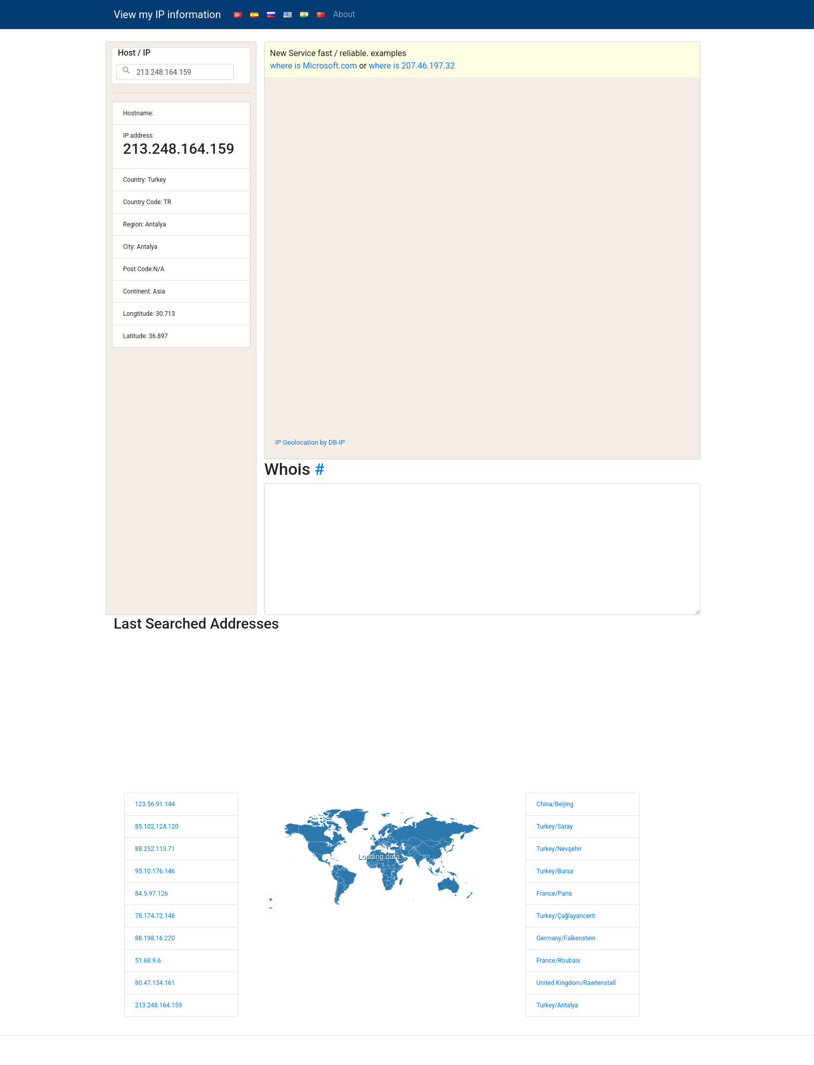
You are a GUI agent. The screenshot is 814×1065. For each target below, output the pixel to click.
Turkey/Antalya (557, 1005)
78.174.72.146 (155, 916)
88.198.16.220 (155, 938)
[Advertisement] (482, 352)
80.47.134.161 (155, 983)
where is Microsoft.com (313, 66)
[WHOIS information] (482, 549)
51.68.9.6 (148, 960)
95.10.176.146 (155, 871)
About (344, 14)
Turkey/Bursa (554, 871)
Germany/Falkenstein (565, 938)
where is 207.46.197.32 (412, 66)
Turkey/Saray (554, 826)
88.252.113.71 (155, 849)
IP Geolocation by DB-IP (310, 442)
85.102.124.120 (157, 826)
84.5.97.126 (151, 893)
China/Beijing (554, 804)
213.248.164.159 (158, 1005)
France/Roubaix (558, 960)
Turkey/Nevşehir (558, 849)
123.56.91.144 (155, 804)
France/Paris (554, 893)
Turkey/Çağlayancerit (565, 916)
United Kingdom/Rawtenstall (576, 983)
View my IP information (167, 14)
